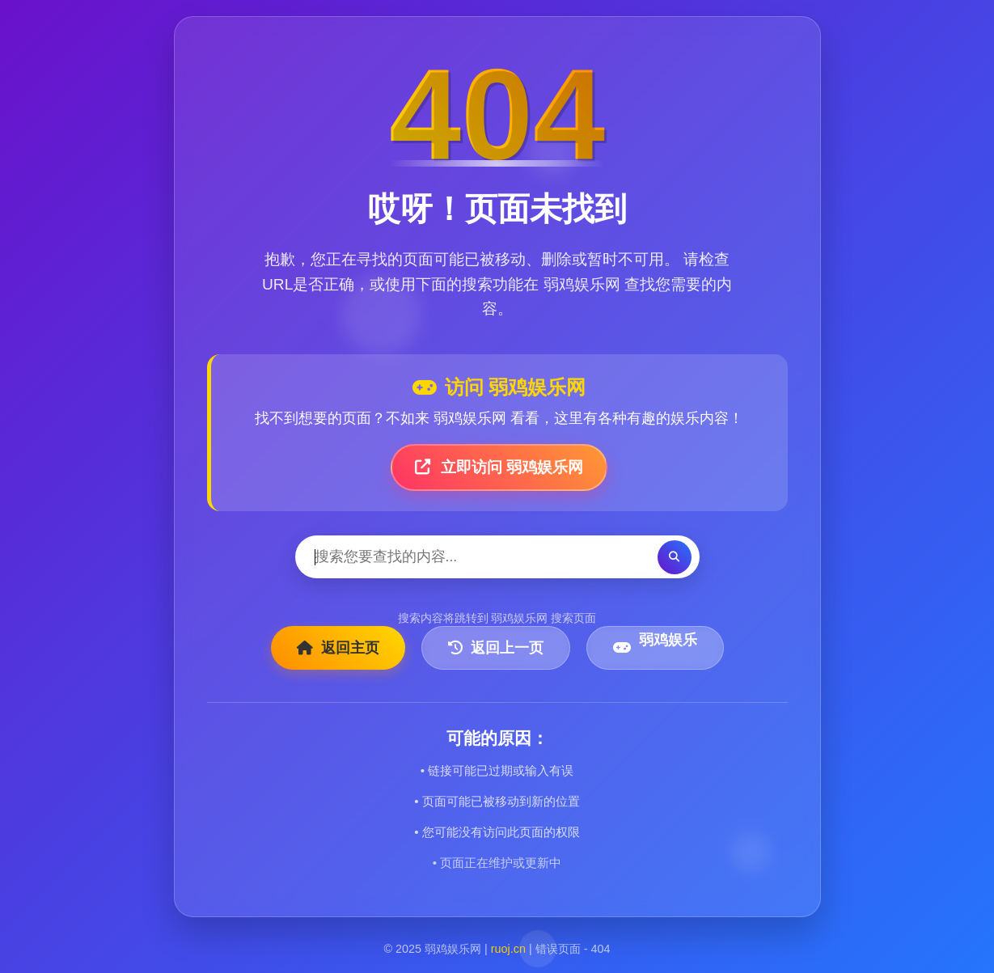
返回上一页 (496, 648)
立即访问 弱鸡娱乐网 (499, 467)
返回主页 (338, 648)
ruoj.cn (508, 948)
